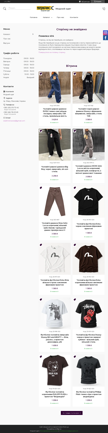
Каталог (46, 17)
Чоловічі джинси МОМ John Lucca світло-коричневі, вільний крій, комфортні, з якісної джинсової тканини (88, 169)
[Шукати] (4, 9)
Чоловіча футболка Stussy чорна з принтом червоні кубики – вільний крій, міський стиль (88, 338)
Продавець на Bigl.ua (54, 429)
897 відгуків (86, 1)
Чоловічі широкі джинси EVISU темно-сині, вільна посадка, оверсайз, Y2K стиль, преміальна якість (55, 112)
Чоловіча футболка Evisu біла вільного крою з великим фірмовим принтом (55, 282)
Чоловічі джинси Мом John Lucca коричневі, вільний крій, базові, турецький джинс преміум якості (54, 226)
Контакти (74, 17)
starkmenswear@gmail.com (14, 121)
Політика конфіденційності (68, 431)
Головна (33, 17)
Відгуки (6, 43)
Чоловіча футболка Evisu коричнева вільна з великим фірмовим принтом (88, 282)
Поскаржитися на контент (49, 431)
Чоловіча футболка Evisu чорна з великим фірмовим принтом (88, 226)
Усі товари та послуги (71, 413)
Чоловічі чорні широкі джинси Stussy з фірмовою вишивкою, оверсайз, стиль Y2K (88, 112)
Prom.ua (66, 427)
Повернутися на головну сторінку (52, 52)
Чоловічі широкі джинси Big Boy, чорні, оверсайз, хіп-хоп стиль (54, 169)
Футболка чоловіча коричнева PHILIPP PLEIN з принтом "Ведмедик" (54, 394)
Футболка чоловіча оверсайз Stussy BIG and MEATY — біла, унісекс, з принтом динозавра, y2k (55, 338)
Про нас (60, 17)
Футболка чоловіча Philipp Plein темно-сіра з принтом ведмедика (88, 394)
